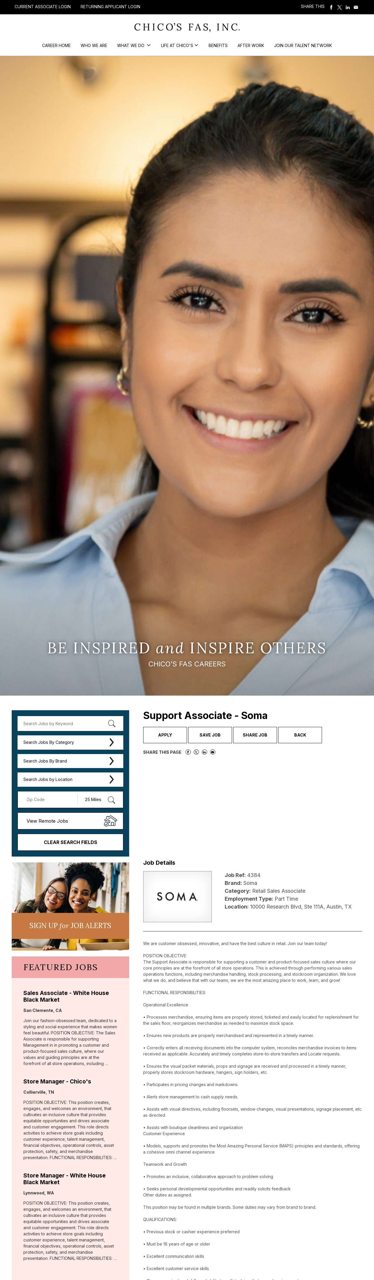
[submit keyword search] (111, 724)
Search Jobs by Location (47, 779)
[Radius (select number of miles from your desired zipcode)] (97, 799)
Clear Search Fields (70, 842)
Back (300, 734)
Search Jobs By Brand (45, 760)
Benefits (218, 45)
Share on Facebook (331, 7)
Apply (165, 734)
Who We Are (94, 45)
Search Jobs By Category (48, 742)
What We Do (131, 45)
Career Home (56, 45)
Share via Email (356, 7)
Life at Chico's (177, 45)
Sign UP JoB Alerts (70, 925)
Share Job (255, 734)
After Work (251, 45)
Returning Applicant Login (110, 6)
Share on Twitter (339, 7)
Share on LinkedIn (347, 7)
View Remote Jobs (47, 821)
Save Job (210, 734)
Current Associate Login (43, 6)
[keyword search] (70, 723)
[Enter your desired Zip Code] (51, 799)
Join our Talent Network (303, 45)
